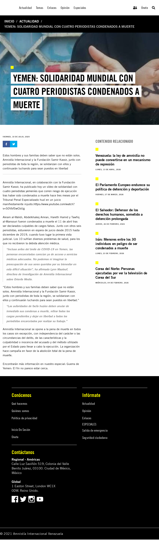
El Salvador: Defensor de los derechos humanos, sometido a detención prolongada (119, 214)
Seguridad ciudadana (94, 438)
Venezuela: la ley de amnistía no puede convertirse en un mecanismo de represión (122, 159)
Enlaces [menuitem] (51, 8)
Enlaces (86, 418)
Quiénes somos (20, 411)
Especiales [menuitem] (80, 8)
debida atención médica (44, 243)
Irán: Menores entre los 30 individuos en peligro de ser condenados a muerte (116, 243)
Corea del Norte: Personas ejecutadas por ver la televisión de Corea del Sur (121, 273)
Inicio (9, 21)
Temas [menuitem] (39, 8)
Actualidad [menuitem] (25, 8)
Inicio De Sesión (21, 430)
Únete (144, 8)
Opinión (86, 411)
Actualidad (29, 21)
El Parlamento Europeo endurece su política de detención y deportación (122, 186)
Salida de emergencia (95, 430)
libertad (72, 300)
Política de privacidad (24, 418)
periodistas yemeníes (24, 191)
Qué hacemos (19, 403)
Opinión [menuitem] (65, 8)
